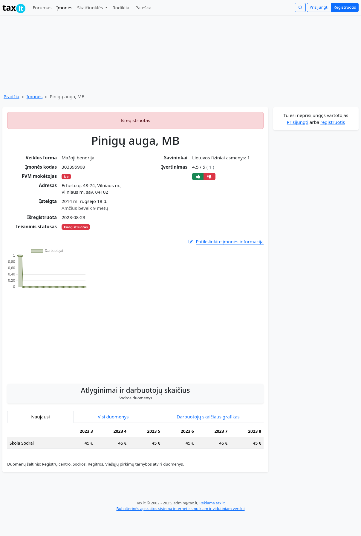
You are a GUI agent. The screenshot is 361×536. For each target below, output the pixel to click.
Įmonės (64, 7)
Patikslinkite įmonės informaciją (226, 241)
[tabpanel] (135, 439)
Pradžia (11, 96)
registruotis (332, 122)
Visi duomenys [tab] (113, 417)
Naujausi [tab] (40, 417)
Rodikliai (121, 7)
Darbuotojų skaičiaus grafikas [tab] (208, 417)
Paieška (143, 7)
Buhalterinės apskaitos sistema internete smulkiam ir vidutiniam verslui (180, 508)
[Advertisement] (135, 333)
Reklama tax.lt (212, 503)
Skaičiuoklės (90, 7)
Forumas (42, 7)
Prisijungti (319, 7)
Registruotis (345, 7)
